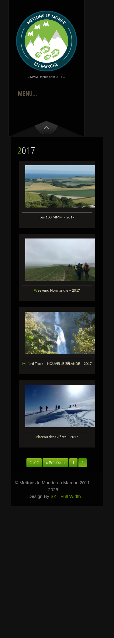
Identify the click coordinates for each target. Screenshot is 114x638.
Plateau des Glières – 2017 (57, 436)
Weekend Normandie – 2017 (57, 290)
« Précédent (55, 463)
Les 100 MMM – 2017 (57, 217)
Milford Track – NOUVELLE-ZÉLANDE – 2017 (57, 363)
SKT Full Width (65, 496)
